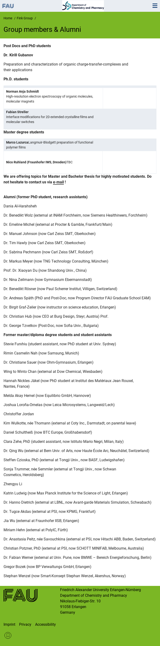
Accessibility (45, 624)
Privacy (25, 624)
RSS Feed (7, 635)
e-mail (58, 182)
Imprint (9, 624)
